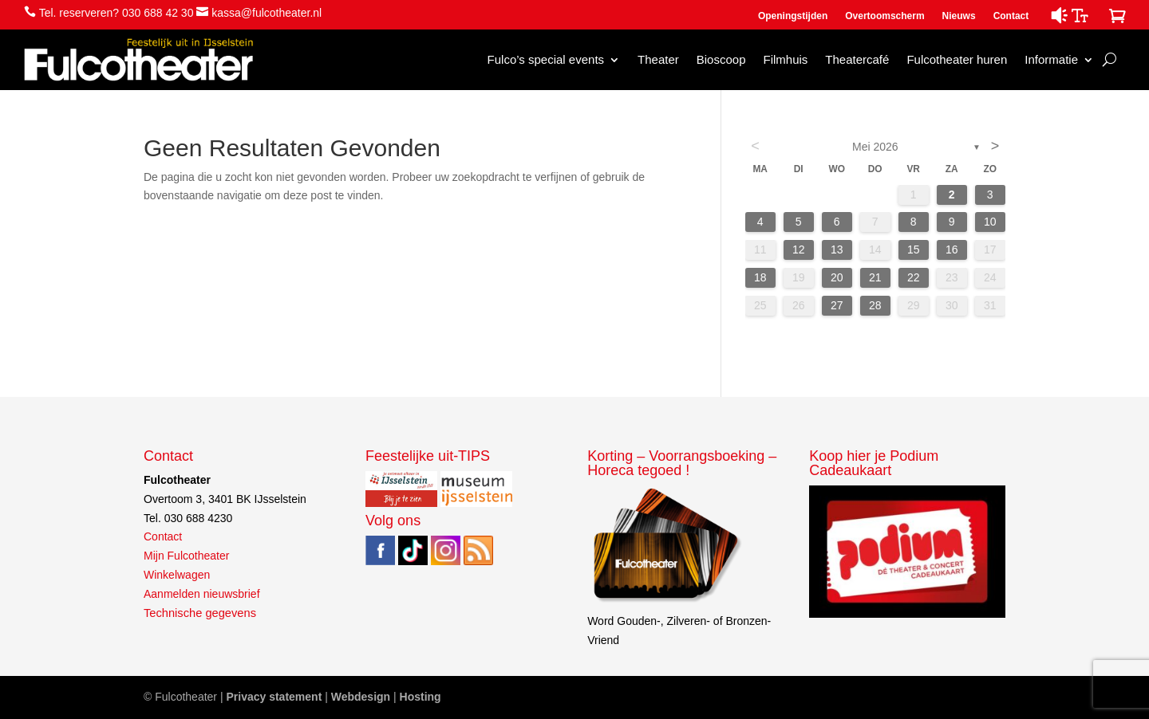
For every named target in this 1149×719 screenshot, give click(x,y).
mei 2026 (875, 146)
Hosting (420, 696)
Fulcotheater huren (956, 59)
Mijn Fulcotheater (186, 555)
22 (913, 277)
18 (760, 277)
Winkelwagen (177, 574)
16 (952, 249)
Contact (1011, 16)
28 (875, 305)
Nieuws (959, 16)
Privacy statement (274, 696)
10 (990, 221)
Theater (658, 59)
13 (837, 249)
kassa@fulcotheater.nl (266, 12)
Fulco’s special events (546, 59)
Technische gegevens (200, 613)
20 (837, 277)
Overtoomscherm (884, 16)
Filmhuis (785, 59)
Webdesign (360, 696)
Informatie (1051, 59)
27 (837, 305)
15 (913, 249)
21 (875, 277)
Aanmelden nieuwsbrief (202, 593)
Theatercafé (857, 59)
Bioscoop (721, 59)
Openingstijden (792, 16)
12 (798, 249)
